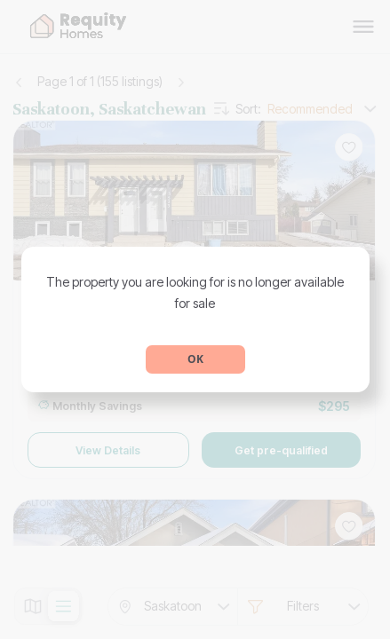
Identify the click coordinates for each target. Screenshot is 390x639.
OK (195, 359)
